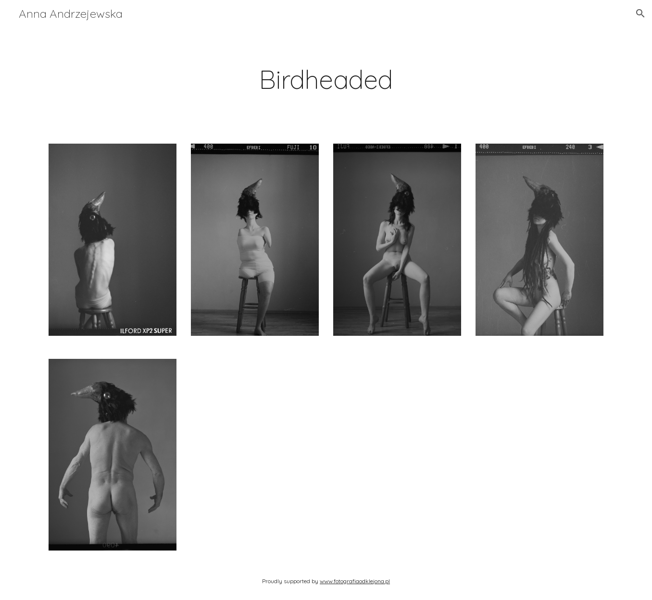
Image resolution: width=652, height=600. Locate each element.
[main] (326, 79)
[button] (640, 13)
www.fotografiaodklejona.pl (355, 581)
